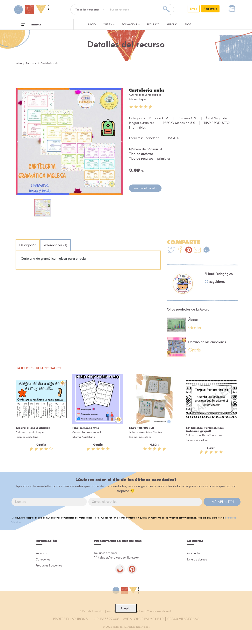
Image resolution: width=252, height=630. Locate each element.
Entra (193, 8)
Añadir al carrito (145, 188)
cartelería (153, 138)
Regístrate (210, 8)
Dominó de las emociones (207, 342)
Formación (131, 24)
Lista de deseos (197, 559)
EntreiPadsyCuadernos (209, 435)
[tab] (27, 245)
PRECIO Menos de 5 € (179, 123)
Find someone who (85, 427)
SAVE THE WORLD (141, 427)
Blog (188, 24)
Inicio (92, 24)
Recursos (153, 24)
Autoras (172, 24)
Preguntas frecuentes (49, 566)
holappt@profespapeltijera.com (119, 557)
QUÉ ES (109, 24)
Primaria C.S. (188, 118)
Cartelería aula (146, 90)
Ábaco (193, 320)
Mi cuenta (193, 553)
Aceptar (126, 608)
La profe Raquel (34, 431)
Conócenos (43, 559)
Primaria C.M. (159, 118)
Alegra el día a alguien (33, 427)
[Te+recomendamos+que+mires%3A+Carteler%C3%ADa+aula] (180, 250)
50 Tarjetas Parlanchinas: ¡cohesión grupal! (205, 429)
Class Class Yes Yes (150, 431)
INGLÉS (173, 138)
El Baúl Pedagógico (150, 94)
